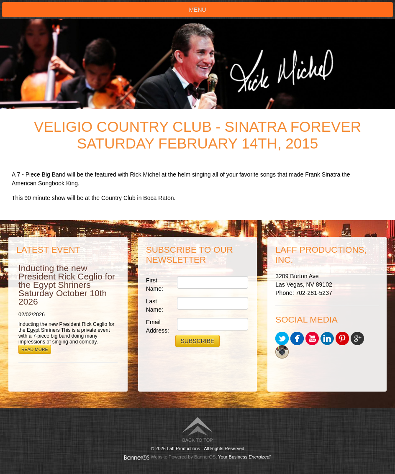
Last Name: (154, 305)
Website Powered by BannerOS (183, 456)
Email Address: (157, 326)
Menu (197, 9)
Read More (34, 349)
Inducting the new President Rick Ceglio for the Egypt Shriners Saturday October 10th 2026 (66, 284)
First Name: (154, 284)
